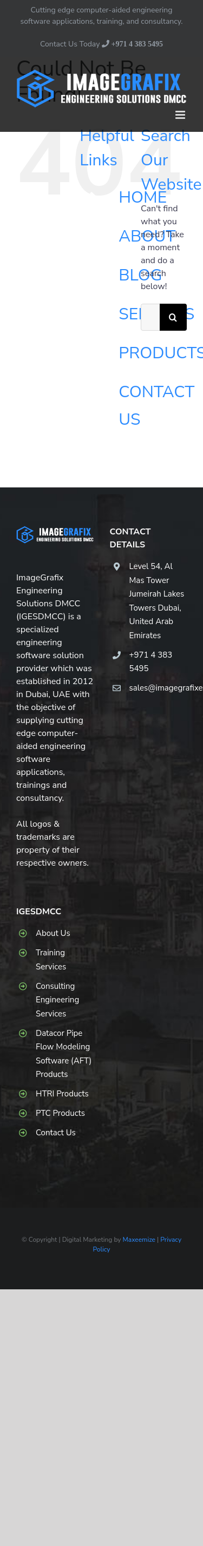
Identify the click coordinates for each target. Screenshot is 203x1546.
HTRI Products (62, 1093)
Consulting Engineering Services (57, 1000)
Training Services (51, 959)
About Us (53, 933)
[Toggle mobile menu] (181, 115)
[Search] (173, 317)
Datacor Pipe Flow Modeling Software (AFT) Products (63, 1054)
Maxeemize (139, 1239)
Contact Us (56, 1132)
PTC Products (60, 1113)
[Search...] (150, 317)
